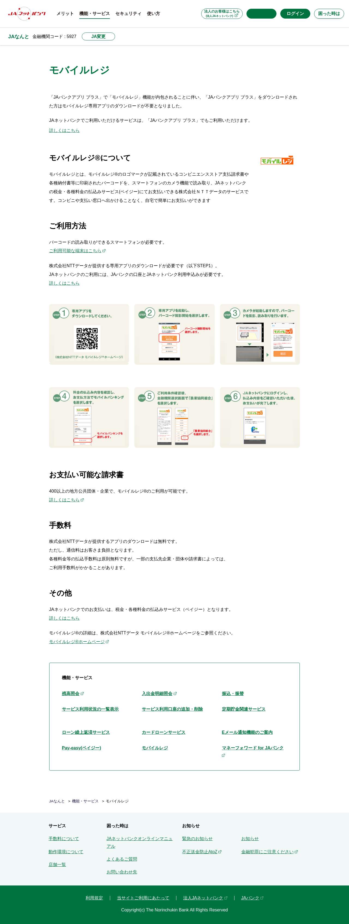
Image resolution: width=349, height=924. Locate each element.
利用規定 (94, 898)
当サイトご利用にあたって (143, 898)
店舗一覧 (57, 864)
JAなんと (18, 36)
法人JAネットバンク (203, 898)
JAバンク (250, 898)
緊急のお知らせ (197, 838)
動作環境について (66, 851)
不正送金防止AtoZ (200, 851)
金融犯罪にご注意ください (267, 851)
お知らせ (250, 838)
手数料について (64, 838)
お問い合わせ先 (122, 872)
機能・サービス (85, 801)
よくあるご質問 (122, 859)
